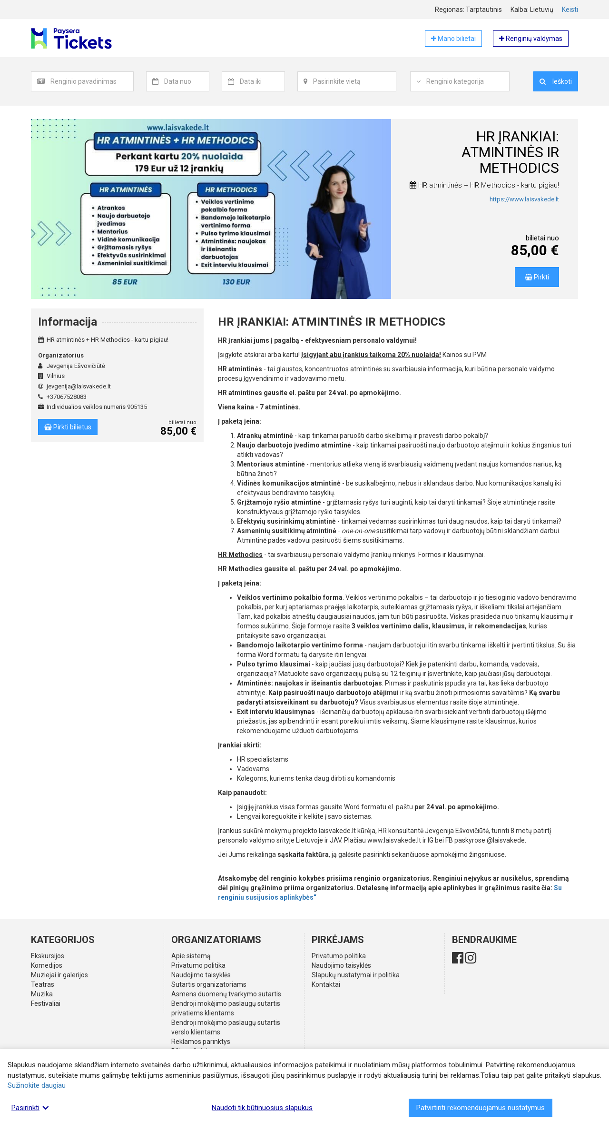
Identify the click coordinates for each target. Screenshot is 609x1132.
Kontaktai (326, 984)
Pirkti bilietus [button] (67, 427)
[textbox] (91, 81)
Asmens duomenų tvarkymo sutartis (226, 994)
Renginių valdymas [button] (530, 38)
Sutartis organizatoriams (208, 984)
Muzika (42, 994)
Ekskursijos (47, 956)
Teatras (42, 984)
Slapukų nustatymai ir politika (356, 975)
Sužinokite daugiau (37, 1085)
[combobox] (92, 81)
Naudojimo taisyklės (201, 975)
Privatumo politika (198, 965)
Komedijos (46, 965)
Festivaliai (45, 1003)
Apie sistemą (191, 956)
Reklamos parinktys (200, 1041)
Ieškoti (556, 81)
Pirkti (537, 277)
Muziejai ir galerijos (59, 975)
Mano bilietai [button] (453, 38)
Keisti (570, 9)
